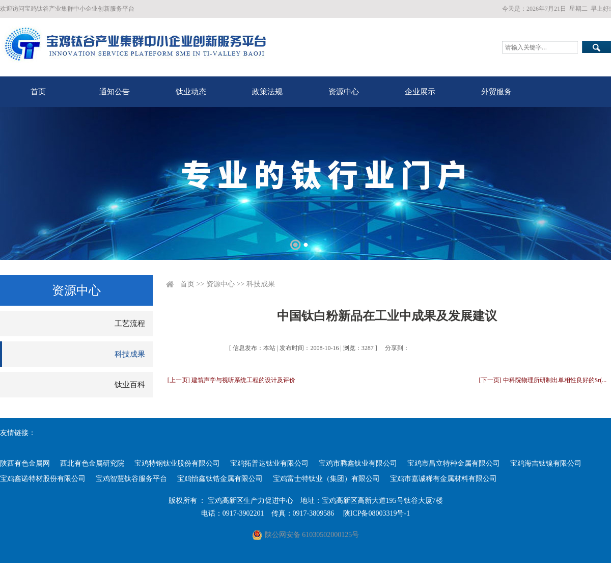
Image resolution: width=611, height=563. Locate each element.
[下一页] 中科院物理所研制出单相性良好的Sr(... (543, 380)
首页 (38, 92)
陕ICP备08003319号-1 (376, 513)
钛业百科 (130, 385)
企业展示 (420, 92)
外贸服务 (496, 92)
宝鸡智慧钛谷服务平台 (131, 478)
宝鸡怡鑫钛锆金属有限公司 (220, 478)
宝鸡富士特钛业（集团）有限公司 (326, 478)
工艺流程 (130, 323)
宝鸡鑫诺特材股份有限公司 (43, 478)
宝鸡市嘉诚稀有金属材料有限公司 (443, 478)
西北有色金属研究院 (92, 463)
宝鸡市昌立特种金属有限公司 (453, 463)
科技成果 (130, 354)
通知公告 (114, 92)
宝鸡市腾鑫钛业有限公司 (358, 463)
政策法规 (267, 92)
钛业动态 (191, 92)
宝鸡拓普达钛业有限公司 (269, 463)
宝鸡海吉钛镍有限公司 (545, 463)
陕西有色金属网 (25, 463)
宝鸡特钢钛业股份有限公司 (177, 463)
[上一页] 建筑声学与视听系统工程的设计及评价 (231, 380)
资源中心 (343, 92)
